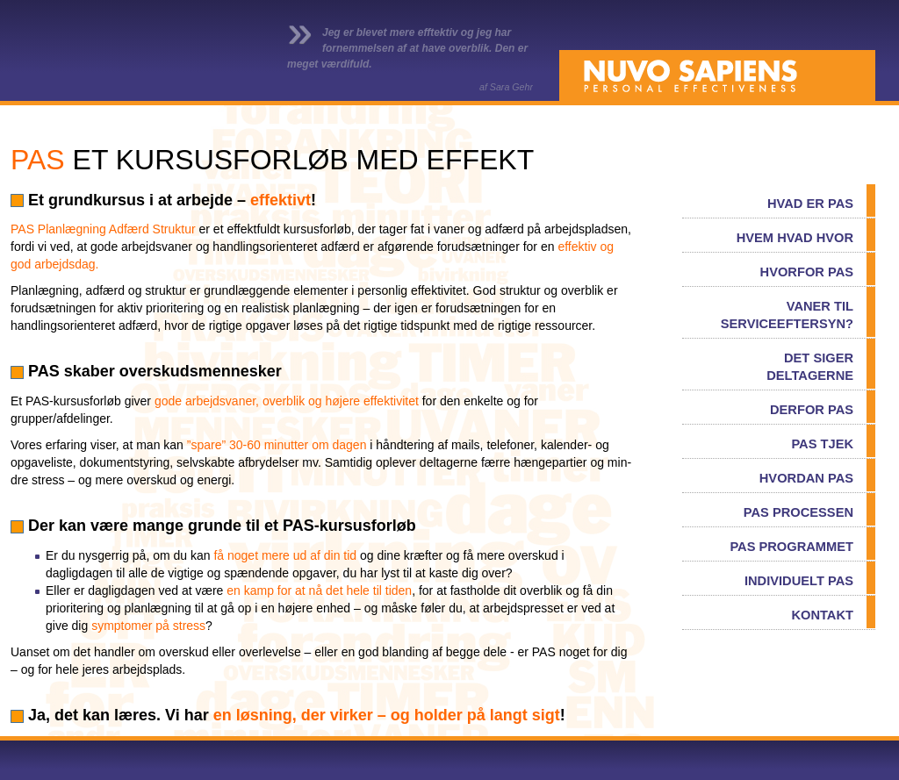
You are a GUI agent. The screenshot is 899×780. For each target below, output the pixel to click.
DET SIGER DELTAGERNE (809, 367)
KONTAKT (822, 615)
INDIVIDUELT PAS (798, 581)
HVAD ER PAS (810, 204)
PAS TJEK (822, 444)
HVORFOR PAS (806, 272)
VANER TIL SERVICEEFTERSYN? (787, 315)
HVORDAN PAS (806, 478)
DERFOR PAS (811, 410)
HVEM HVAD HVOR (795, 238)
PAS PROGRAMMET (791, 547)
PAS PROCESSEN (798, 512)
